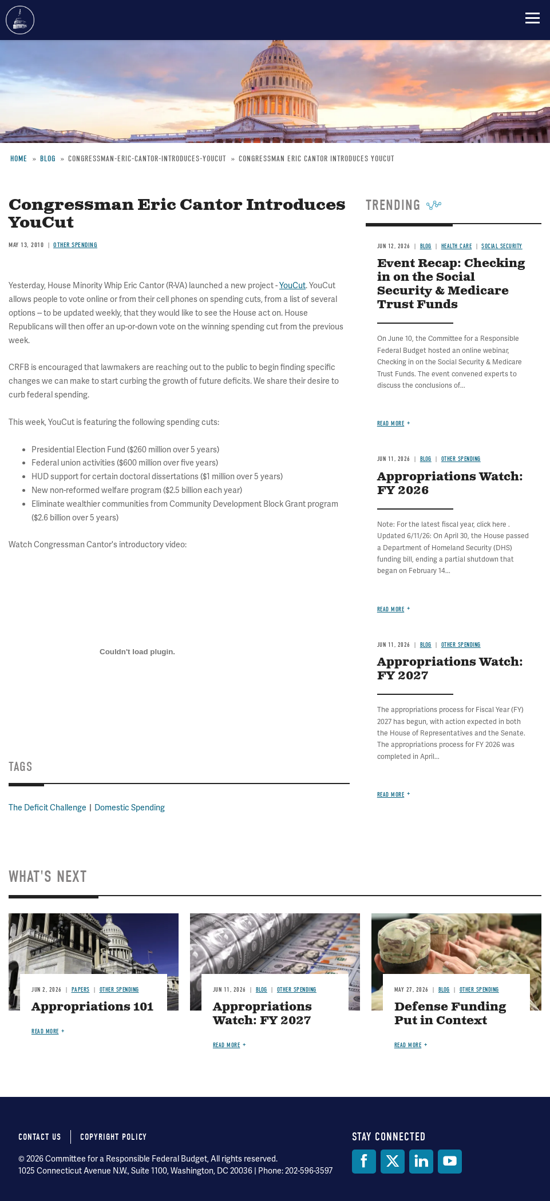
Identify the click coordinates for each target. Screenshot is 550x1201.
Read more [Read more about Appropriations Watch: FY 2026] (391, 609)
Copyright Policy (113, 1137)
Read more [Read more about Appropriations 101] (45, 1031)
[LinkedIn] (421, 1162)
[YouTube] (450, 1162)
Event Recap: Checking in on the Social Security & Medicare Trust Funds (451, 284)
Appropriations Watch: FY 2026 (450, 484)
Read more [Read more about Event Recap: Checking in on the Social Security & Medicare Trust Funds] (391, 423)
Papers (81, 989)
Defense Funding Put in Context (450, 1014)
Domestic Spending (129, 807)
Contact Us (39, 1137)
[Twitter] (393, 1162)
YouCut (292, 285)
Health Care (456, 246)
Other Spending (75, 245)
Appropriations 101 (92, 1007)
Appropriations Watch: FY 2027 (450, 669)
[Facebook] (364, 1162)
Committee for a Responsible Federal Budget (20, 20)
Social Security (502, 246)
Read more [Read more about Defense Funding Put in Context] (408, 1045)
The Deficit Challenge (47, 807)
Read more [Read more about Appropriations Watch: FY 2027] (391, 794)
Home (18, 159)
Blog (48, 159)
